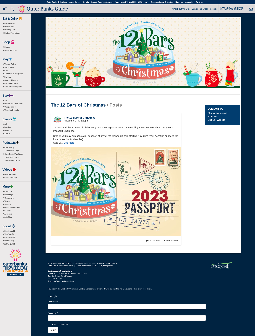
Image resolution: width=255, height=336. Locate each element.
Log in (53, 330)
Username (53, 301)
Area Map (8, 214)
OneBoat (65, 289)
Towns (7, 201)
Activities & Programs (13, 74)
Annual (7, 134)
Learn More (171, 240)
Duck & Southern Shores (102, 2)
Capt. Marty (9, 147)
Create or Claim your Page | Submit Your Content (67, 273)
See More (69, 142)
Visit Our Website (216, 120)
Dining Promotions (12, 33)
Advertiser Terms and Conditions (61, 281)
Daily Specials (10, 30)
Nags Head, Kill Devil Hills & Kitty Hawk (131, 2)
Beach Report (10, 174)
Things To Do (10, 64)
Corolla (86, 2)
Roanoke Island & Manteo (162, 2)
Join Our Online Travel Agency (60, 276)
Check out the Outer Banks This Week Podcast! (194, 9)
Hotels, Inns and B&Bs (14, 104)
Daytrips (199, 2)
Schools (7, 211)
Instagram (9, 237)
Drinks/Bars (9, 27)
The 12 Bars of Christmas (78, 105)
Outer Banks (74, 2)
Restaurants (9, 23)
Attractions (9, 67)
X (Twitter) (9, 244)
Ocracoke (189, 2)
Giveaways (9, 198)
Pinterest (9, 241)
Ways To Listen (12, 157)
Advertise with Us (55, 279)
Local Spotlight (10, 178)
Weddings (8, 195)
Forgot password (61, 324)
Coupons (8, 191)
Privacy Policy (111, 263)
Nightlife (8, 130)
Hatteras (179, 2)
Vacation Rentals (11, 110)
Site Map (8, 217)
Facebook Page (12, 151)
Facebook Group (13, 160)
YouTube (9, 234)
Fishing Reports (11, 83)
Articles (7, 204)
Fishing (7, 77)
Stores (7, 47)
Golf (6, 71)
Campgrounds (10, 107)
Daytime (7, 127)
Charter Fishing (11, 80)
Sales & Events (10, 50)
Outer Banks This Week (57, 2)
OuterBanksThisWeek (13, 154)
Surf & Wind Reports (13, 86)
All (5, 100)
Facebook (9, 231)
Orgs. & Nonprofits (12, 207)
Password (53, 313)
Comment (153, 240)
